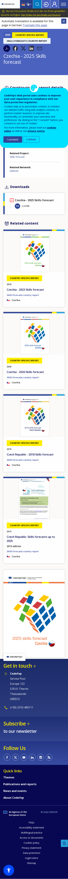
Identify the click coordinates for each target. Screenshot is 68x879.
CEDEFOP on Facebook (7, 757)
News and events (15, 791)
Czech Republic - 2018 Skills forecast (30, 454)
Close (63, 21)
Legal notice (31, 858)
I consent (12, 139)
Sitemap (31, 863)
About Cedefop (13, 798)
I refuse (31, 139)
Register (54, 4)
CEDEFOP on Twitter (15, 757)
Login (46, 4)
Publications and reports (19, 784)
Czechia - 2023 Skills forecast (25, 289)
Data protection (31, 852)
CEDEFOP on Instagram (40, 757)
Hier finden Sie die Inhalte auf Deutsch (40, 14)
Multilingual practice (31, 832)
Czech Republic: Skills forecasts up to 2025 (31, 539)
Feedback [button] (64, 843)
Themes (8, 777)
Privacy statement (31, 847)
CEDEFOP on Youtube (23, 757)
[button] (15, 48)
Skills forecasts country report (23, 295)
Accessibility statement (31, 827)
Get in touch (17, 665)
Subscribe (14, 723)
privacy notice (36, 131)
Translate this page (34, 25)
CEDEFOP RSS (49, 757)
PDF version (6, 48)
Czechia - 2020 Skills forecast (25, 372)
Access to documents (31, 837)
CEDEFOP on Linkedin (32, 757)
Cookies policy (31, 842)
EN (17, 205)
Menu (63, 4)
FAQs (31, 822)
